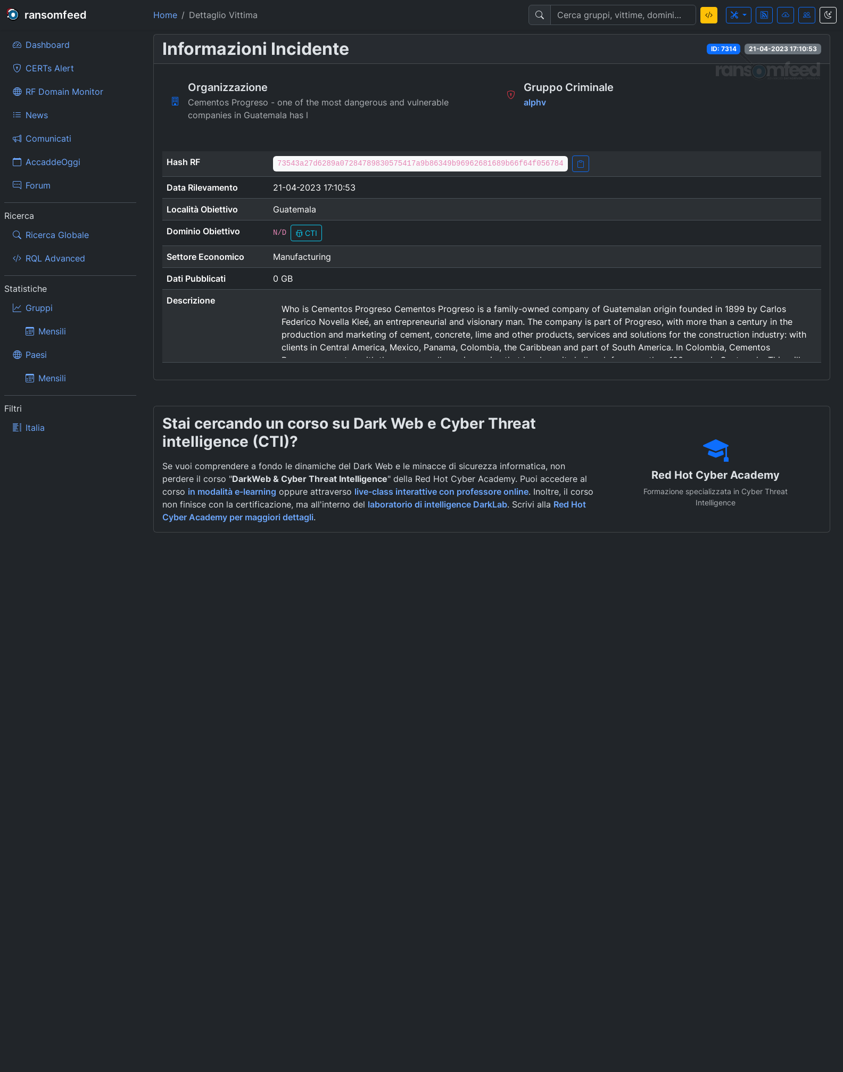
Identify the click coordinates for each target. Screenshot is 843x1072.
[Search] (623, 15)
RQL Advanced (49, 258)
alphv (535, 102)
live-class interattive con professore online (441, 491)
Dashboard (41, 44)
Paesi (30, 354)
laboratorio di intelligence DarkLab (437, 504)
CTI (306, 233)
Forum (32, 185)
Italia (29, 427)
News (30, 115)
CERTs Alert (43, 68)
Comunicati (42, 138)
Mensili (46, 331)
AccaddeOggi (46, 162)
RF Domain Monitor (58, 91)
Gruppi (33, 307)
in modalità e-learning (232, 491)
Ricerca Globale (51, 235)
